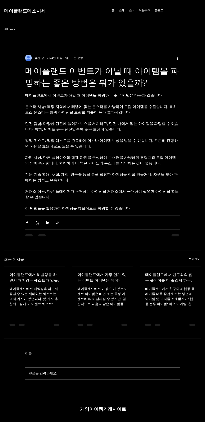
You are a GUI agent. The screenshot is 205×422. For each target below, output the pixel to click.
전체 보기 (194, 258)
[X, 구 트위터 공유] (37, 222)
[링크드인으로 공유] (48, 222)
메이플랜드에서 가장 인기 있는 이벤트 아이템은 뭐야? (101, 277)
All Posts (9, 29)
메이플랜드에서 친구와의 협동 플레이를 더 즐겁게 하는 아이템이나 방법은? (168, 277)
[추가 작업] (177, 57)
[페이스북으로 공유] (27, 222)
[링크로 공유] (58, 222)
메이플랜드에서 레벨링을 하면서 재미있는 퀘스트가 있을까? (33, 277)
